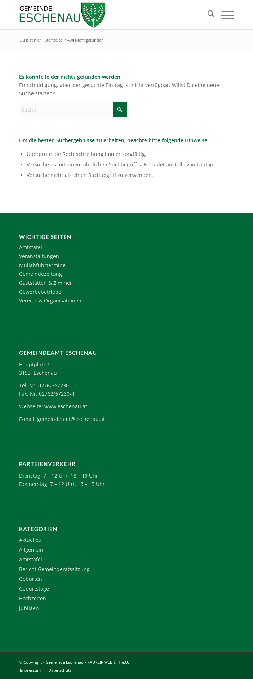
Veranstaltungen (39, 256)
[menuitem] (207, 14)
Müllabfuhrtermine (42, 265)
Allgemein (31, 549)
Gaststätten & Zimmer (45, 282)
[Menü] (224, 14)
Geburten (30, 578)
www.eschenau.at (65, 406)
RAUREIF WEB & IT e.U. (108, 662)
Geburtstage (34, 588)
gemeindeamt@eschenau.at (71, 418)
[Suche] (207, 14)
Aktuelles (30, 539)
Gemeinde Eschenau (65, 662)
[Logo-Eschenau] (105, 14)
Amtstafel (30, 247)
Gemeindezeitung (40, 273)
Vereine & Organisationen (50, 300)
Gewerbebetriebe (40, 291)
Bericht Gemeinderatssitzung (54, 569)
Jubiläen (29, 608)
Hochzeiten (32, 598)
